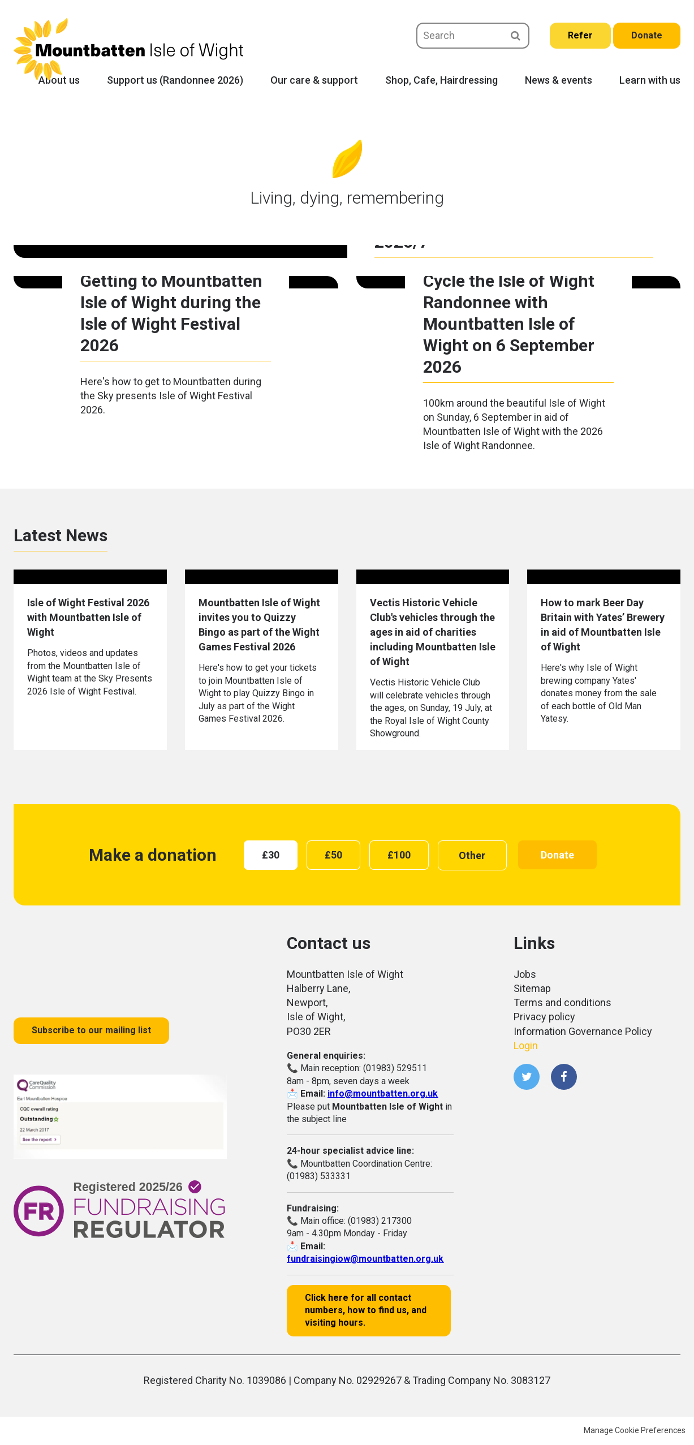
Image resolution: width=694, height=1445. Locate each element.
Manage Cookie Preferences (635, 1430)
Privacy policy (544, 1017)
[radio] (271, 855)
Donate (646, 35)
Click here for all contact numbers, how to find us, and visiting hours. (365, 1310)
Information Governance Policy (583, 1031)
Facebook (564, 1077)
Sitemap (532, 988)
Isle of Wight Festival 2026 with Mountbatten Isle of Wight (88, 617)
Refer (580, 35)
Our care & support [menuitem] (314, 80)
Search (515, 36)
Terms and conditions (562, 1002)
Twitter (527, 1077)
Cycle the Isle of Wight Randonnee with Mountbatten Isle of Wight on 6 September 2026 (508, 324)
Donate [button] (557, 855)
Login (526, 1045)
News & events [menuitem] (558, 80)
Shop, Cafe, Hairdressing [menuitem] (441, 80)
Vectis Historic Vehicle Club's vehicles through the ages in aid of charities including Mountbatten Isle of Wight (432, 632)
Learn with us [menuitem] (649, 80)
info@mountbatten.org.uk (382, 1093)
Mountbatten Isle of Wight (128, 49)
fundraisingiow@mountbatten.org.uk (365, 1258)
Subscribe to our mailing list (91, 1030)
